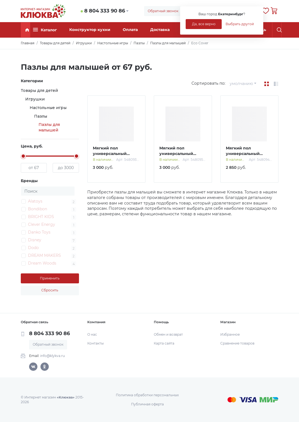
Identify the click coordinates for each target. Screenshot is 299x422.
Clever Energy (41, 224)
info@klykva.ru (52, 356)
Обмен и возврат (168, 334)
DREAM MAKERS (44, 255)
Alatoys (35, 201)
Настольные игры (48, 107)
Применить (50, 278)
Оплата (130, 29)
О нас (92, 334)
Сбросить (49, 290)
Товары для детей (39, 90)
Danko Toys (39, 232)
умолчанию (241, 83)
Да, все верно (204, 24)
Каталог (45, 29)
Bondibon (37, 208)
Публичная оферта (147, 404)
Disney (34, 239)
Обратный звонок (163, 11)
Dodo (33, 247)
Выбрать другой (240, 24)
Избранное (230, 334)
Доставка (160, 29)
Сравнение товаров (237, 343)
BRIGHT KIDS (41, 216)
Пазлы (40, 116)
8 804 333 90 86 (104, 11)
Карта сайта (164, 343)
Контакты (95, 343)
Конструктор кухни (89, 29)
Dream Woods (42, 263)
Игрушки (35, 99)
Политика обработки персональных (147, 395)
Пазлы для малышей (49, 127)
